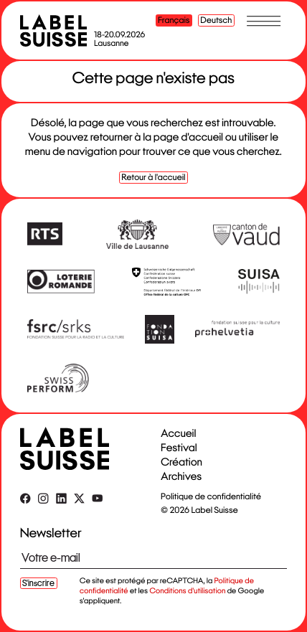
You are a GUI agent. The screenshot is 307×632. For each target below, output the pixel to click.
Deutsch (216, 20)
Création (181, 462)
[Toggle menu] (263, 21)
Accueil (178, 433)
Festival (179, 448)
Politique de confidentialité (211, 496)
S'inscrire (38, 582)
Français (174, 20)
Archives (181, 477)
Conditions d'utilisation (187, 591)
